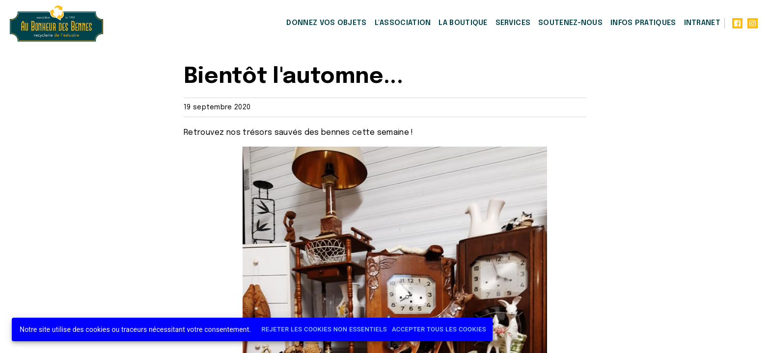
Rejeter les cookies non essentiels (324, 329)
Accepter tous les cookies (439, 329)
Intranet (702, 23)
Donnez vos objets (326, 23)
